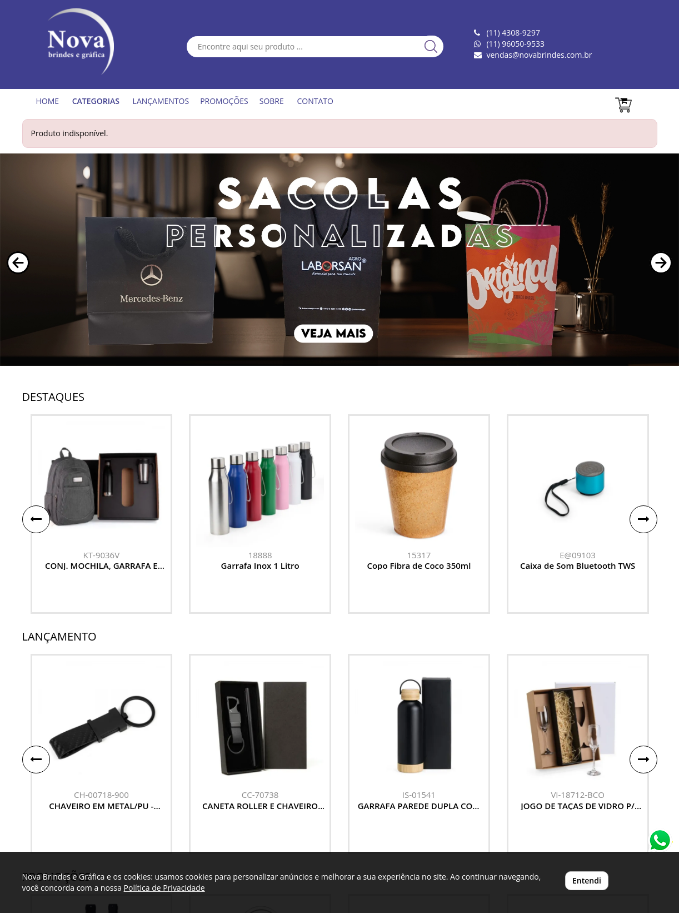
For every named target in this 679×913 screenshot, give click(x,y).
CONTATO (315, 101)
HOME (47, 101)
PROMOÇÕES (224, 101)
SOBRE (271, 101)
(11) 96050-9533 (515, 43)
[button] (18, 262)
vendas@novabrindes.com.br (539, 54)
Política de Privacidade (164, 887)
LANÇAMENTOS (161, 101)
